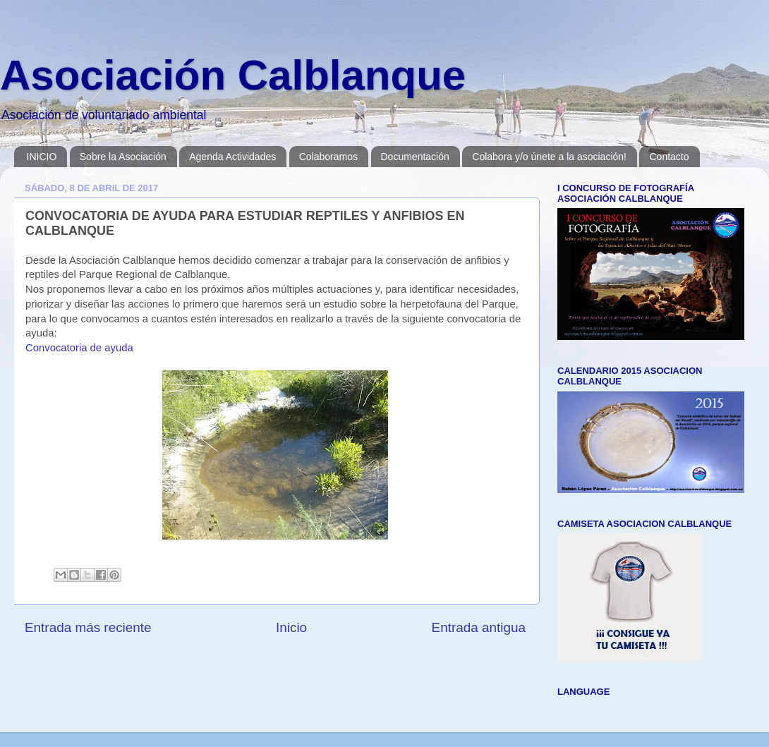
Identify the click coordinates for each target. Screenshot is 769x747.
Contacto (669, 156)
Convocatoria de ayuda (79, 347)
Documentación (415, 156)
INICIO (42, 156)
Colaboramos (328, 156)
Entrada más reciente (88, 627)
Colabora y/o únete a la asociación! (549, 156)
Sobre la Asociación (123, 156)
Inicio (291, 627)
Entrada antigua (479, 627)
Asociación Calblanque (233, 75)
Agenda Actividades (232, 156)
